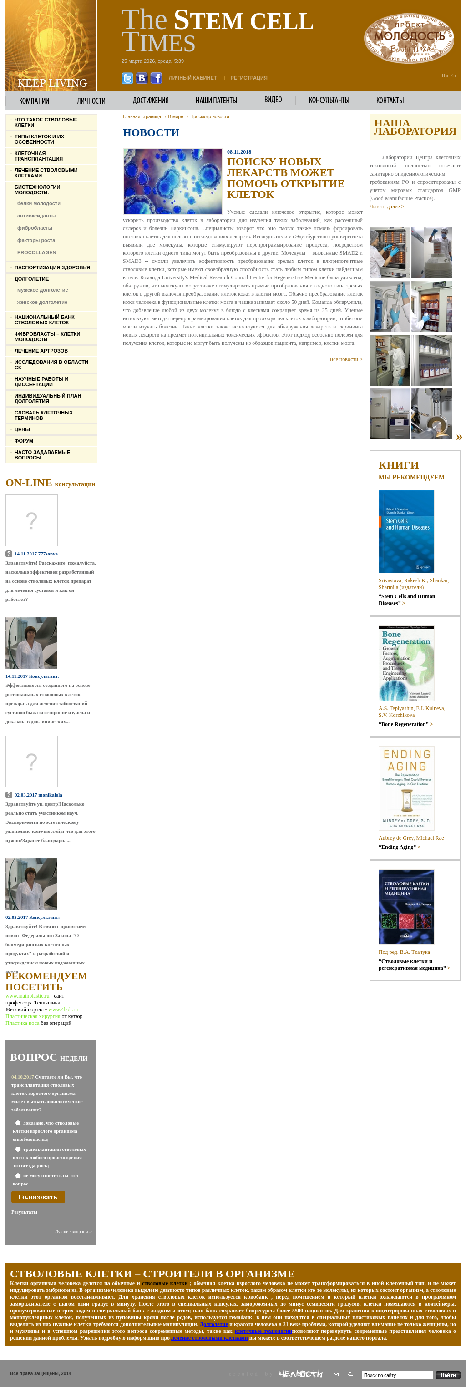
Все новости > (346, 359)
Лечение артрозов (41, 350)
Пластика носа (22, 1023)
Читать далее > (387, 206)
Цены (22, 429)
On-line (50, 483)
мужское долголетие (42, 290)
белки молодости (39, 203)
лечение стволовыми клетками (209, 1338)
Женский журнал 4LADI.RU (31, 1378)
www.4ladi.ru (63, 1009)
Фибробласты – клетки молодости (47, 336)
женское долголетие (42, 302)
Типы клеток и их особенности (39, 139)
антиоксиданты (36, 215)
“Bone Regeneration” (406, 724)
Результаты (24, 1212)
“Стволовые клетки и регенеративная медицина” (415, 964)
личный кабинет (193, 78)
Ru (444, 75)
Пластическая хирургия (33, 1016)
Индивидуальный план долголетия (48, 398)
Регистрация (249, 78)
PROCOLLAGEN (36, 252)
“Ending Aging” (399, 847)
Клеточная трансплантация (39, 156)
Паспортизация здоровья (52, 267)
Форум (24, 441)
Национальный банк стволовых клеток (45, 319)
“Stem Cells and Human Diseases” (407, 599)
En (453, 75)
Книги (399, 465)
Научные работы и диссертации (41, 381)
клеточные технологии (263, 1331)
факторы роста (36, 240)
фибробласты (34, 228)
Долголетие (32, 279)
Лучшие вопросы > (73, 1231)
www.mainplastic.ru (28, 996)
